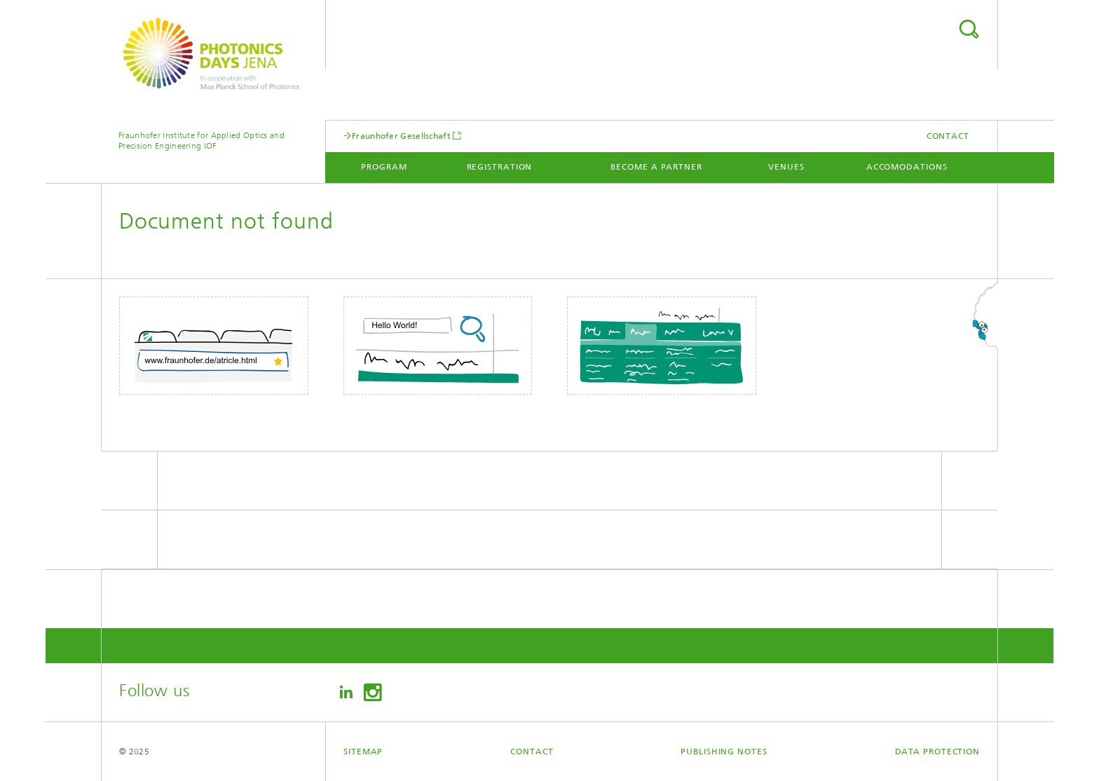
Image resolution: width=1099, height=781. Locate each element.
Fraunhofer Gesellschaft (401, 135)
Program (384, 167)
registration (500, 167)
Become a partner (656, 167)
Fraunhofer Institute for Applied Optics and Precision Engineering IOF (201, 140)
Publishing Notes (724, 751)
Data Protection (938, 751)
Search (968, 29)
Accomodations (907, 167)
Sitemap (363, 751)
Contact (948, 136)
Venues (786, 167)
